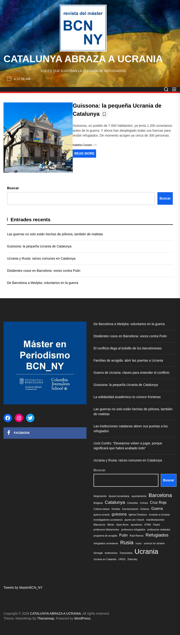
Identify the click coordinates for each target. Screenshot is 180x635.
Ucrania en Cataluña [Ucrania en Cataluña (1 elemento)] (105, 559)
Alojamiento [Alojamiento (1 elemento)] (100, 496)
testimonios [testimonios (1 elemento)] (111, 553)
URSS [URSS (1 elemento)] (121, 559)
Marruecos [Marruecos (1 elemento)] (99, 524)
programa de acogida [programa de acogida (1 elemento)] (105, 535)
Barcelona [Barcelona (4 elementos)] (160, 495)
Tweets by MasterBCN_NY (23, 587)
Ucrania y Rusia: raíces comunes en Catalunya (41, 258)
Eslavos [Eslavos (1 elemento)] (144, 509)
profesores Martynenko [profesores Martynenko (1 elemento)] (106, 529)
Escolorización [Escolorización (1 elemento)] (130, 509)
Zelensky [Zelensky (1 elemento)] (133, 559)
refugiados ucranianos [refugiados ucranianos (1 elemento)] (106, 543)
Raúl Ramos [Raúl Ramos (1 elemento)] (137, 535)
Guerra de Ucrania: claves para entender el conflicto (132, 372)
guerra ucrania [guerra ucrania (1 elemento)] (102, 514)
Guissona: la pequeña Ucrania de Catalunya (39, 246)
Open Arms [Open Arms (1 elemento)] (122, 524)
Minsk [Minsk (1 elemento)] (110, 524)
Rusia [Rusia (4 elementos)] (127, 542)
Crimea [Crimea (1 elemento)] (144, 502)
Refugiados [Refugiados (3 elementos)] (157, 535)
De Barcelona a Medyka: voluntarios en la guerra (42, 283)
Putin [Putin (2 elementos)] (123, 535)
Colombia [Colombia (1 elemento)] (132, 502)
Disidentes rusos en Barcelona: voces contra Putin (43, 270)
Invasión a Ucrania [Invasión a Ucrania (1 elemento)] (159, 514)
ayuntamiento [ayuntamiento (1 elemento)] (138, 496)
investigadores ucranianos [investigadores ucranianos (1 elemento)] (108, 519)
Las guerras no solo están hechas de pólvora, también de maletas (55, 234)
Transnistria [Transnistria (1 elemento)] (126, 553)
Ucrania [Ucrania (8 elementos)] (146, 551)
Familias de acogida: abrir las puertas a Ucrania (128, 360)
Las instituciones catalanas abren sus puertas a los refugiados (131, 428)
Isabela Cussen (82, 145)
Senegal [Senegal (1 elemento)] (98, 553)
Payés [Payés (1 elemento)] (156, 524)
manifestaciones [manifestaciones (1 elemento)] (155, 519)
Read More (84, 153)
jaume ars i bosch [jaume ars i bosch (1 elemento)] (134, 519)
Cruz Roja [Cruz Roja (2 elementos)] (158, 502)
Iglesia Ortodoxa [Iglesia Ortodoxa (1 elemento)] (138, 514)
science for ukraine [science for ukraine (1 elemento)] (154, 543)
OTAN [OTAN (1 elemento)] (147, 524)
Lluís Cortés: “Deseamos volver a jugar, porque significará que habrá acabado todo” (128, 445)
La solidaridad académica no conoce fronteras (127, 397)
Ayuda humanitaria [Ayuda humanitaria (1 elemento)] (119, 496)
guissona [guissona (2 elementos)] (119, 514)
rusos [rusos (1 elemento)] (138, 543)
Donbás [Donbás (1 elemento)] (116, 509)
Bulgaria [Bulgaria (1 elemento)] (98, 502)
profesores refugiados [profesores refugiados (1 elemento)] (133, 529)
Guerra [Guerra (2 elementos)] (157, 509)
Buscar (13, 188)
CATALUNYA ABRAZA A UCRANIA (83, 58)
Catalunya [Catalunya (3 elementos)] (115, 502)
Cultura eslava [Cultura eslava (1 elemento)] (101, 509)
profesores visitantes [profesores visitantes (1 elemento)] (158, 529)
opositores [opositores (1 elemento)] (136, 524)
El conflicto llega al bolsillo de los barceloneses (128, 348)
